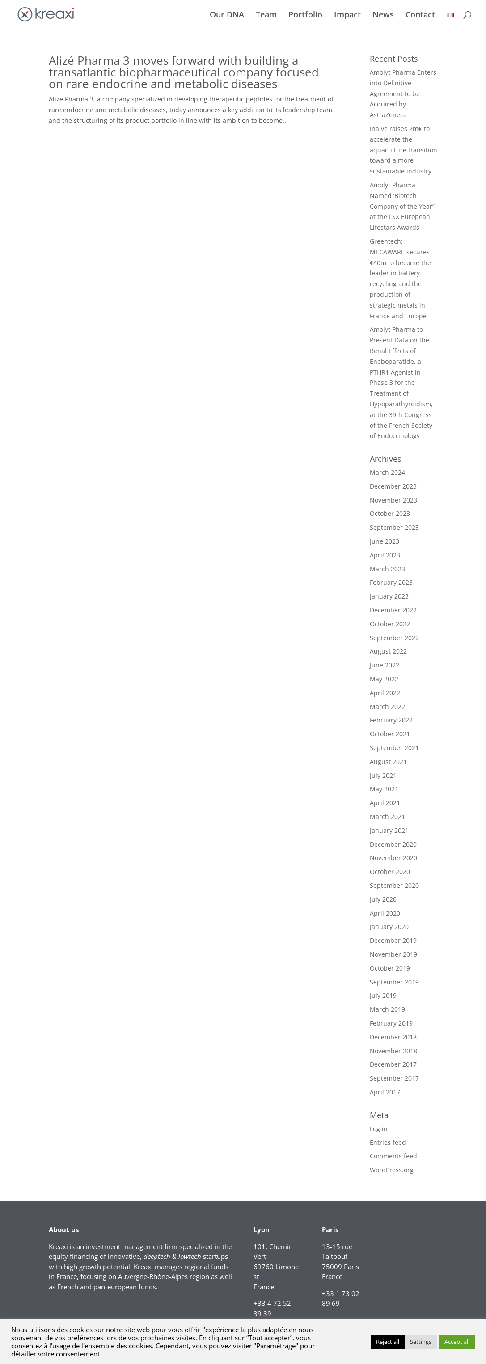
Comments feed (393, 1156)
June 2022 (384, 665)
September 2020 (394, 885)
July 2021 (383, 775)
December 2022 (393, 610)
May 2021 (384, 789)
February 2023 (391, 582)
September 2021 (394, 747)
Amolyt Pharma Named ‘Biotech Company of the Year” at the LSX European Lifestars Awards (402, 206)
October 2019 (390, 968)
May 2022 (384, 679)
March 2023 (387, 569)
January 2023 (389, 596)
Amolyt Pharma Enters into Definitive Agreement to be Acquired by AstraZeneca (403, 93)
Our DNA (227, 15)
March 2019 (387, 1009)
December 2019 (393, 940)
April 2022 (385, 692)
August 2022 (388, 651)
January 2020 (389, 926)
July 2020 (383, 899)
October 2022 (390, 624)
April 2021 (385, 802)
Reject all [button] (387, 1342)
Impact (347, 15)
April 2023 (385, 555)
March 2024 (387, 472)
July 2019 (383, 995)
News (383, 15)
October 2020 (390, 871)
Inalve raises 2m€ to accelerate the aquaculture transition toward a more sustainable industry (403, 149)
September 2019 (394, 982)
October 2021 (390, 734)
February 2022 (391, 720)
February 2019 (391, 1023)
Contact (420, 15)
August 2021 (388, 761)
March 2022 (387, 706)
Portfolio (305, 15)
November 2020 (393, 857)
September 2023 (394, 527)
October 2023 (390, 513)
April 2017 (385, 1092)
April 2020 (385, 913)
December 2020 (393, 844)
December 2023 (393, 486)
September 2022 (394, 637)
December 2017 (393, 1064)
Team (266, 15)
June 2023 (384, 541)
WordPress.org (392, 1170)
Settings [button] (420, 1342)
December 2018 (393, 1037)
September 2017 (394, 1078)
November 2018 (393, 1051)
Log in (379, 1128)
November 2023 (393, 500)
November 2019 (393, 954)
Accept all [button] (456, 1342)
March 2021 (387, 816)
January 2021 (389, 830)
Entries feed (388, 1142)
